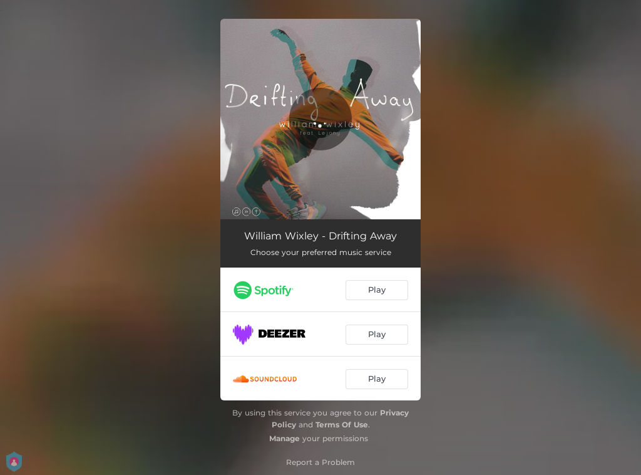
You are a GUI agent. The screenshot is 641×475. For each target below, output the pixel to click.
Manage (284, 438)
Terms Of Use (341, 424)
